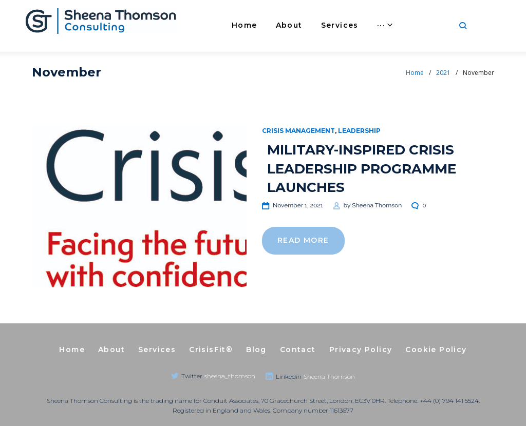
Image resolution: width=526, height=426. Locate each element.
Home (234, 25)
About (278, 25)
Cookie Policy (435, 349)
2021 (443, 72)
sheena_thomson (229, 376)
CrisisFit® (388, 25)
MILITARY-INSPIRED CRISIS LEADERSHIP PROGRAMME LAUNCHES (361, 169)
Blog (256, 349)
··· (432, 25)
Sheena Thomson (377, 205)
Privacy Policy (360, 349)
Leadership (359, 130)
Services (329, 25)
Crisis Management (298, 130)
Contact (298, 349)
